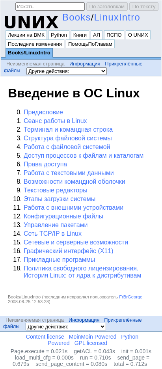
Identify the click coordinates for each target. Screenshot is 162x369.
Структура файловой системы (68, 138)
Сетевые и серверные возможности (76, 242)
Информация (84, 64)
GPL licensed (90, 343)
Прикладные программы (59, 259)
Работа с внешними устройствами (73, 207)
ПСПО (114, 35)
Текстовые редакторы (56, 190)
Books (76, 17)
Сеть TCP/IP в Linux (53, 233)
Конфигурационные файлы (63, 216)
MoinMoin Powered (93, 337)
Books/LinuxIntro (29, 53)
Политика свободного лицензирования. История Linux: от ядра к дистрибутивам (82, 272)
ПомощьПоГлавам (90, 44)
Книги (80, 35)
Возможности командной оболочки (74, 181)
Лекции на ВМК (26, 35)
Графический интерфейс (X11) (69, 251)
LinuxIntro (117, 17)
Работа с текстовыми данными (69, 173)
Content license (45, 337)
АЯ (96, 35)
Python (59, 35)
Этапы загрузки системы (59, 199)
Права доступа (45, 164)
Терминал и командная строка (68, 129)
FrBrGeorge (130, 296)
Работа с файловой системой (67, 147)
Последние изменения (35, 44)
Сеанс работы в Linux (55, 120)
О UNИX (138, 35)
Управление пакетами (56, 225)
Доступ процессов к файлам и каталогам (83, 155)
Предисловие (43, 112)
